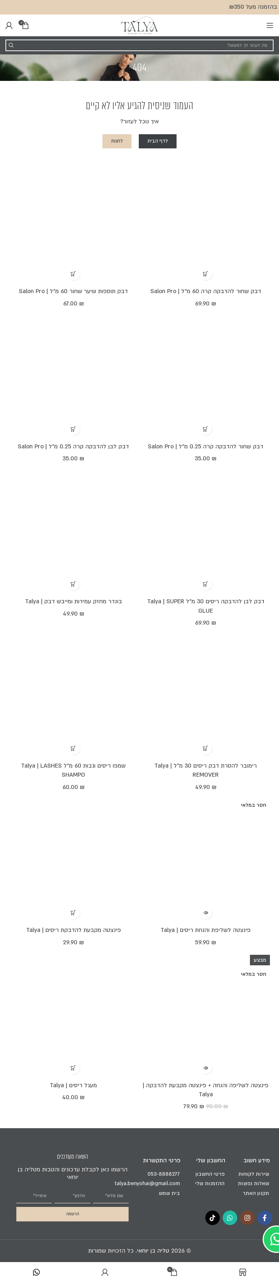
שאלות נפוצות (253, 1183)
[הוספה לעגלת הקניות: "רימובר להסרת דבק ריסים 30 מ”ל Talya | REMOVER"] (205, 748)
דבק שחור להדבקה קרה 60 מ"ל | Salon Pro (205, 291)
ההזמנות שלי (210, 1183)
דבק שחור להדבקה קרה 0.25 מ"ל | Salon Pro (205, 447)
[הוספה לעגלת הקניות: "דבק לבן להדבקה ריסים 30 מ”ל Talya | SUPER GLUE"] (205, 584)
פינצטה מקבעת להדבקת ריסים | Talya (73, 930)
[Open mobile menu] (270, 25)
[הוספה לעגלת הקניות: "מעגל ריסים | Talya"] (73, 1067)
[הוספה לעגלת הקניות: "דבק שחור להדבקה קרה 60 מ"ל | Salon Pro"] (205, 274)
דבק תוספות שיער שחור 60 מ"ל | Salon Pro (73, 291)
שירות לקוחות (253, 1174)
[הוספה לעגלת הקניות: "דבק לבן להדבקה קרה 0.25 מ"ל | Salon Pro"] (73, 429)
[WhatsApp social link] (230, 1218)
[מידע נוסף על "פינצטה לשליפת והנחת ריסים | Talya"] (205, 913)
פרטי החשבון (210, 1174)
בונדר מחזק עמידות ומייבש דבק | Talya (73, 601)
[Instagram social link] (247, 1218)
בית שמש (169, 1193)
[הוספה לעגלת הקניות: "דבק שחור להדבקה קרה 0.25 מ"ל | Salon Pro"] (205, 429)
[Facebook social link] (265, 1218)
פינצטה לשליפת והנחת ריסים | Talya (206, 930)
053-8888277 (163, 1174)
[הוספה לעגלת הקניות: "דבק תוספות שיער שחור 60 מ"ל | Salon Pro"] (73, 274)
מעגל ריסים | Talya (73, 1085)
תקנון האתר (256, 1193)
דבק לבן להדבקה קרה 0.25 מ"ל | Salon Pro (73, 447)
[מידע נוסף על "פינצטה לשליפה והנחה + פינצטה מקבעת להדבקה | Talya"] (205, 1067)
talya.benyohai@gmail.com (161, 1183)
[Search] (139, 45)
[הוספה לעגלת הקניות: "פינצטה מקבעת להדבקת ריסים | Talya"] (73, 913)
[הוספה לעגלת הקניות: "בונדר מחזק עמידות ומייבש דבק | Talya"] (73, 584)
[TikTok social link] (212, 1218)
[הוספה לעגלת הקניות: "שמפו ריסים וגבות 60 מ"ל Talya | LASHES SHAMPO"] (73, 748)
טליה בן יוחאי (153, 1251)
